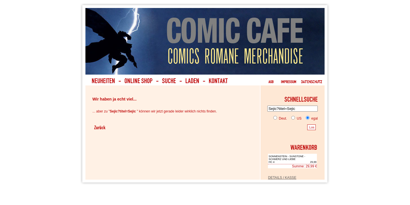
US (295, 118)
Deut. (280, 118)
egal (311, 118)
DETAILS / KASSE (282, 178)
